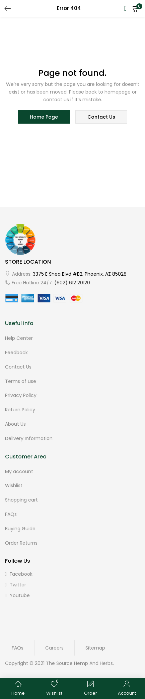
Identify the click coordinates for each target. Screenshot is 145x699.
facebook (18, 574)
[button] (135, 8)
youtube (17, 595)
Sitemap (95, 648)
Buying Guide (20, 528)
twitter (15, 584)
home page (44, 117)
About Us (15, 424)
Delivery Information (29, 438)
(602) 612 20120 (72, 282)
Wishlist (13, 485)
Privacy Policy (21, 395)
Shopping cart (21, 500)
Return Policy (20, 409)
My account (19, 471)
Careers (54, 648)
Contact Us (18, 367)
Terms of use (20, 381)
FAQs (11, 514)
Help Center (19, 338)
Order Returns (21, 543)
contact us (101, 117)
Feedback (16, 352)
